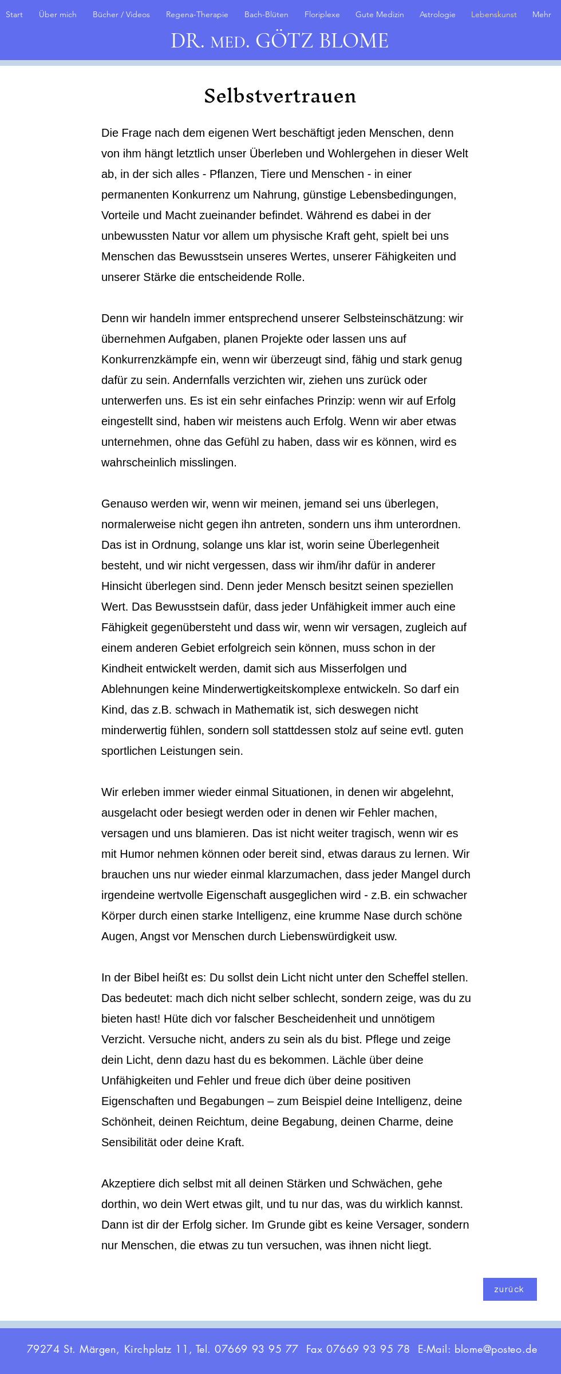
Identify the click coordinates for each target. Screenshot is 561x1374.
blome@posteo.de (496, 1349)
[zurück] (510, 1289)
